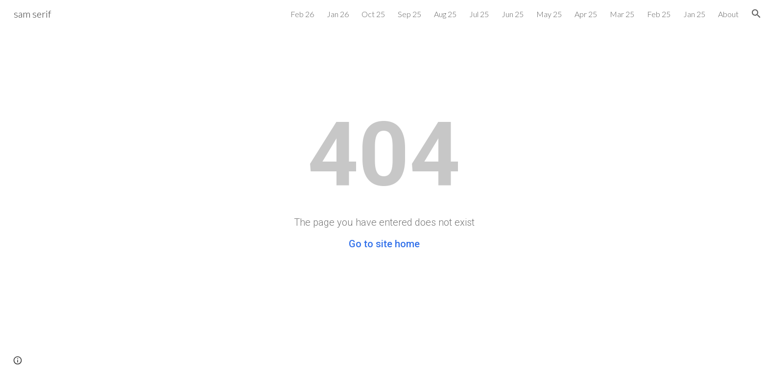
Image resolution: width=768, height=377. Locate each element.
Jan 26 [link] (338, 14)
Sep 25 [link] (409, 14)
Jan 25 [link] (694, 14)
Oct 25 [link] (373, 14)
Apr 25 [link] (586, 14)
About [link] (728, 14)
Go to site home (384, 244)
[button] (756, 13)
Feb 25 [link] (659, 14)
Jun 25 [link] (513, 14)
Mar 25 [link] (622, 14)
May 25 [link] (549, 14)
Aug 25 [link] (445, 14)
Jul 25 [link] (479, 14)
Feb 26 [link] (302, 14)
